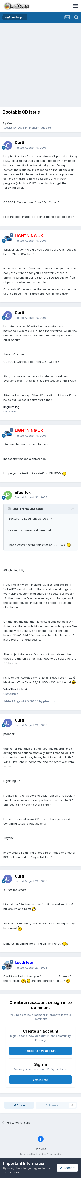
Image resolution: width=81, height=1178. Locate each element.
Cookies (40, 1149)
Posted (31, 147)
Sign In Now (40, 1079)
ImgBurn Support (40, 127)
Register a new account (40, 1050)
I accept (67, 1168)
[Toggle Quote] (10, 508)
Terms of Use (12, 1172)
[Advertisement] (40, 65)
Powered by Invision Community (40, 1154)
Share (19, 1105)
